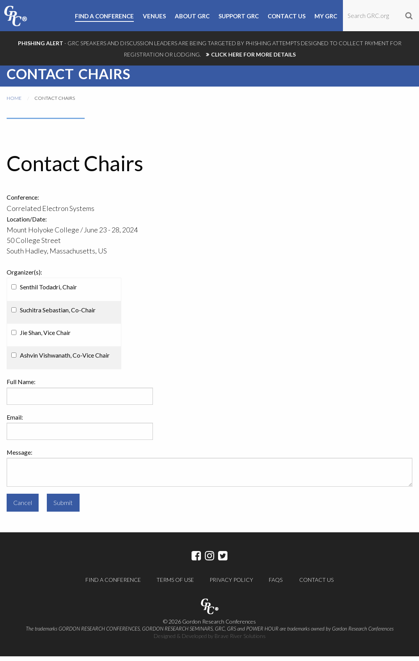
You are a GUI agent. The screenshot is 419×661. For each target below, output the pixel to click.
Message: (19, 457)
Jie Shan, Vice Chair (45, 337)
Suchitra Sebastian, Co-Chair (58, 314)
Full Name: (21, 386)
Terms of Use (175, 584)
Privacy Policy (231, 584)
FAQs (275, 584)
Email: (15, 421)
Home (14, 103)
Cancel (22, 507)
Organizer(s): (24, 276)
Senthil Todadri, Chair (48, 291)
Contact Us (316, 584)
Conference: (23, 202)
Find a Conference (113, 584)
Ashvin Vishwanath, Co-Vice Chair (65, 359)
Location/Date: (27, 223)
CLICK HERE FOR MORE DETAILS (253, 54)
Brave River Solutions (240, 640)
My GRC (325, 16)
